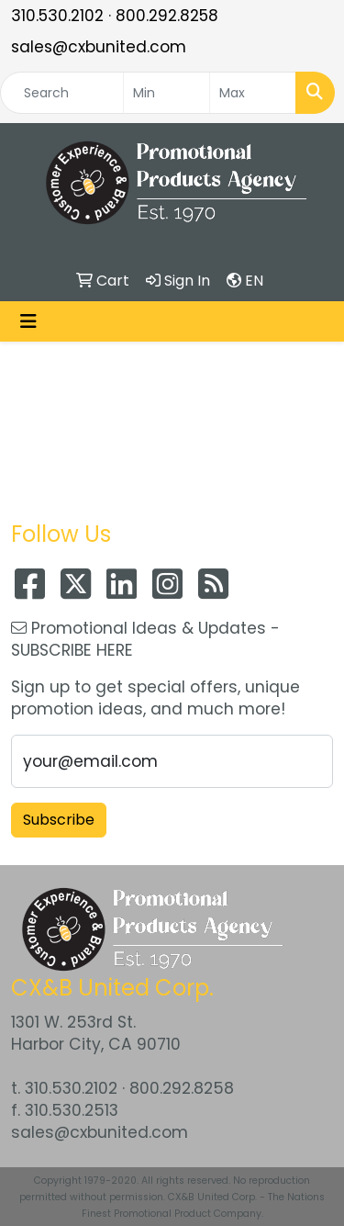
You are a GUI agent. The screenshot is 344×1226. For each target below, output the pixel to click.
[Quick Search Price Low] (166, 93)
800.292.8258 (167, 16)
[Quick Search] (62, 93)
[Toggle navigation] (28, 321)
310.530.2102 (57, 16)
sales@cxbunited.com (98, 47)
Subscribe (58, 819)
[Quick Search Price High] (252, 93)
